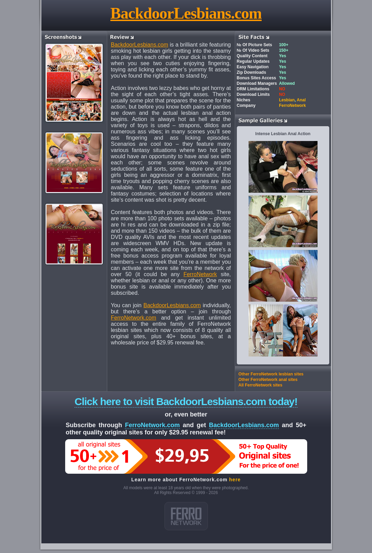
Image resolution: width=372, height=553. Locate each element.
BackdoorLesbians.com (186, 13)
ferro (186, 516)
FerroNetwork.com (134, 318)
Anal (301, 100)
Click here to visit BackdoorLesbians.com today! (186, 401)
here (235, 479)
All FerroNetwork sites (260, 385)
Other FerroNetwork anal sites (268, 379)
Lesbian (286, 100)
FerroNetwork (200, 274)
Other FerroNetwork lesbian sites (271, 374)
